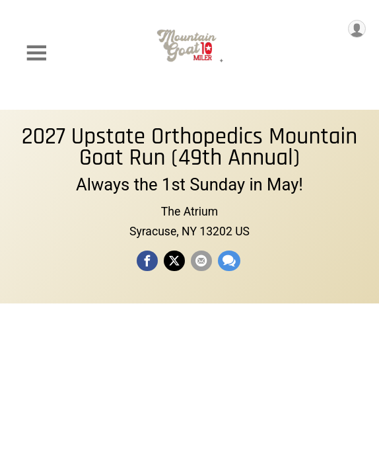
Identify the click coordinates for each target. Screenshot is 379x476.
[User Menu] (357, 29)
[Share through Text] (229, 261)
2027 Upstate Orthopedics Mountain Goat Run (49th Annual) (190, 147)
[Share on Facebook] (147, 261)
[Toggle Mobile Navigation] (36, 53)
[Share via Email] (201, 261)
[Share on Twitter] (174, 261)
